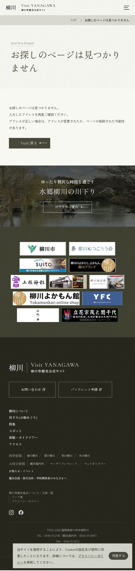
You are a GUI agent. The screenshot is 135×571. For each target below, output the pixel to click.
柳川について (18, 411)
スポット (15, 431)
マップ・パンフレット (63, 464)
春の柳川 (32, 456)
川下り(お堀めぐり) (23, 418)
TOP (73, 21)
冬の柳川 (84, 456)
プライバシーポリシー (25, 502)
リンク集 (17, 498)
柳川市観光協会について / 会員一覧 (31, 493)
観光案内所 (37, 464)
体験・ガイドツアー (23, 438)
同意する (118, 555)
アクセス (15, 445)
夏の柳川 (49, 456)
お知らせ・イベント (21, 472)
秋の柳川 (66, 456)
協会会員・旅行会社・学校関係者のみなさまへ (38, 479)
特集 (12, 425)
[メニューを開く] (126, 8)
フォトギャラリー (95, 464)
